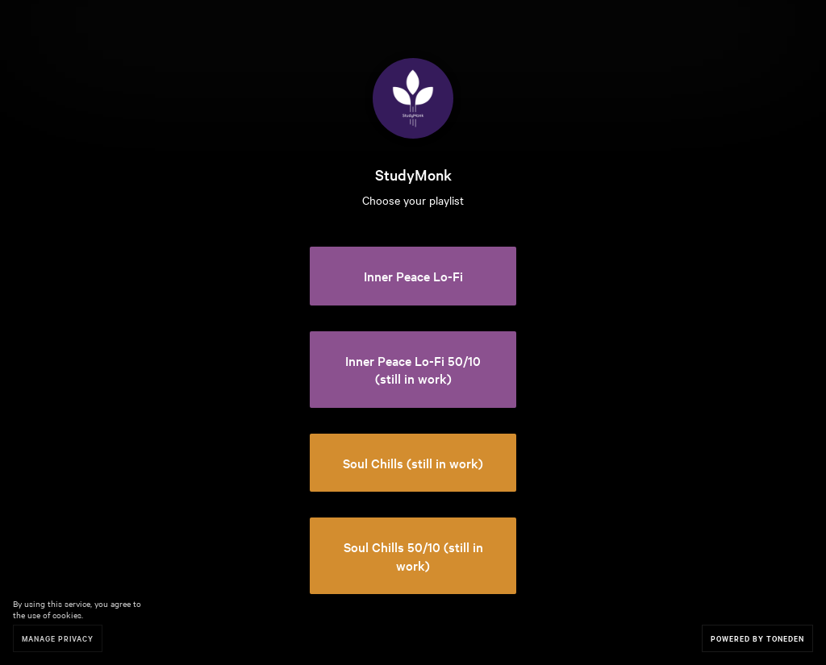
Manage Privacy (58, 638)
